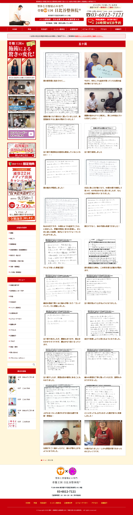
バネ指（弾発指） (16, 272)
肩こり (12, 238)
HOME (14, 29)
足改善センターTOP (17, 291)
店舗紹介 (118, 29)
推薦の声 (13, 324)
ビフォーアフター (88, 29)
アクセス (103, 29)
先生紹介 (44, 29)
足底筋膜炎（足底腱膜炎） (19, 250)
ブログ (12, 341)
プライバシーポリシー (17, 358)
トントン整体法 (59, 29)
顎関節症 (13, 244)
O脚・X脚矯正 (15, 267)
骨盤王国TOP (14, 285)
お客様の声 (74, 29)
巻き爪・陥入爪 (15, 255)
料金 (29, 29)
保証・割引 (14, 347)
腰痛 (11, 233)
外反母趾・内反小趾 (17, 261)
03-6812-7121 (66, 491)
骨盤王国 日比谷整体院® (66, 476)
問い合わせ (14, 352)
